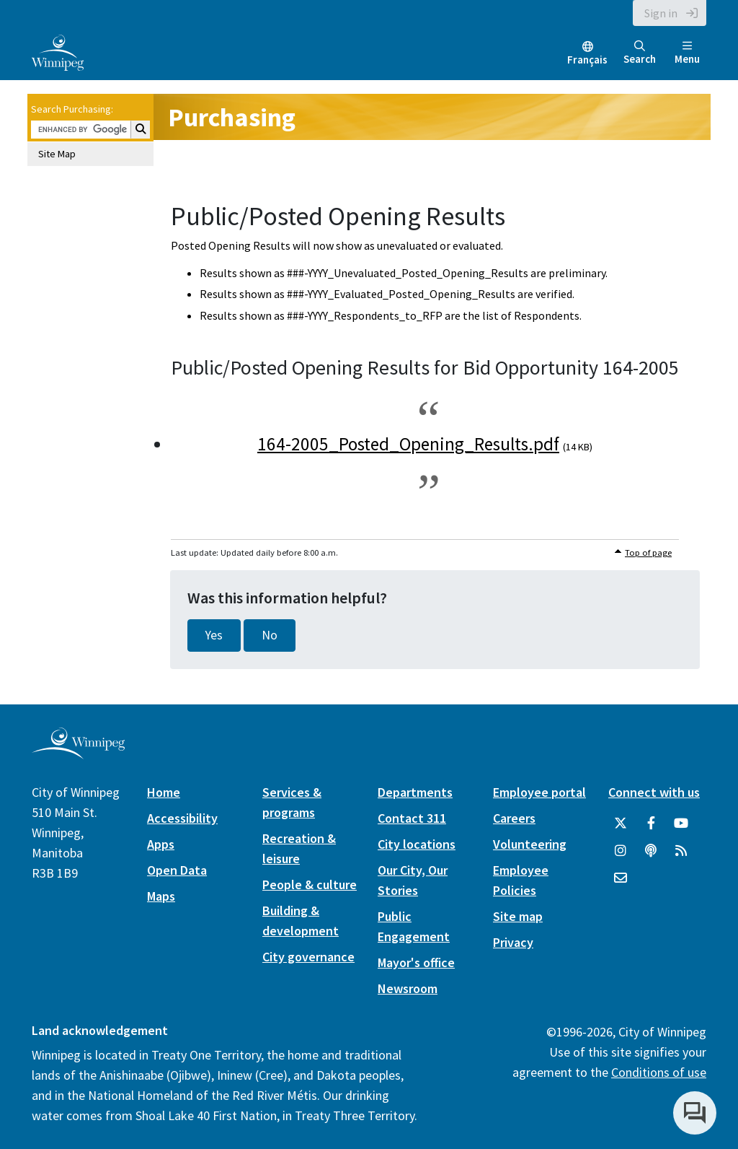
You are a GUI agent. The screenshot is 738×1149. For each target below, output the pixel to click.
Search (639, 53)
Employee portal (539, 792)
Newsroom (407, 988)
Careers (514, 818)
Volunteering (529, 844)
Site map (518, 916)
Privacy (513, 942)
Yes (214, 635)
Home (163, 792)
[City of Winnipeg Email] (620, 878)
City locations (416, 844)
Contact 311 (412, 818)
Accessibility (182, 818)
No (269, 635)
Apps (160, 844)
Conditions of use (658, 1072)
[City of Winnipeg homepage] (78, 753)
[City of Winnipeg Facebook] (651, 823)
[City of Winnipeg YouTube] (681, 823)
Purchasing (231, 117)
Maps (161, 896)
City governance (308, 956)
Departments (415, 792)
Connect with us (654, 792)
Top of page (648, 552)
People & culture (309, 884)
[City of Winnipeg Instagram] (620, 851)
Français (587, 59)
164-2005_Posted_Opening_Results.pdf (408, 443)
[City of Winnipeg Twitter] (620, 823)
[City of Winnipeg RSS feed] (681, 851)
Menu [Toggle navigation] (687, 53)
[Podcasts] (651, 851)
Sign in (660, 13)
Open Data (177, 870)
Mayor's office (416, 962)
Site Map (57, 153)
